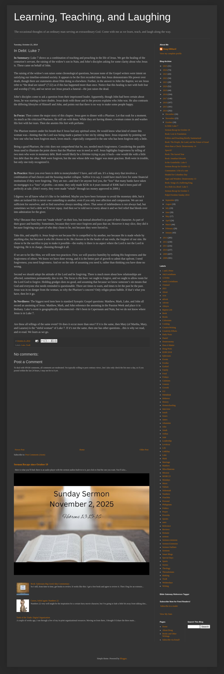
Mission (165, 473)
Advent (165, 302)
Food (164, 373)
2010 (165, 250)
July (167, 208)
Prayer (165, 511)
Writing (165, 586)
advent (165, 299)
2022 (165, 78)
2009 (165, 254)
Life (164, 448)
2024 (165, 70)
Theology (166, 568)
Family (165, 370)
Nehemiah (166, 490)
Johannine (166, 423)
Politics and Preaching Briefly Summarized (183, 138)
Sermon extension (169, 540)
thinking (165, 575)
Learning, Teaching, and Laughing (92, 17)
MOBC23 (166, 476)
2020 (165, 86)
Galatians (166, 380)
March (168, 224)
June (167, 212)
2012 (165, 242)
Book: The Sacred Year (174, 154)
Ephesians (166, 356)
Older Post (144, 449)
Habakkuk (166, 395)
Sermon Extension (170, 543)
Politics (165, 508)
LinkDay (166, 451)
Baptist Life (167, 310)
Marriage (166, 462)
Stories (165, 565)
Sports (165, 561)
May (167, 216)
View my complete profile (171, 53)
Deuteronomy (168, 341)
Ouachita (166, 497)
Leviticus (166, 444)
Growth (165, 387)
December (170, 114)
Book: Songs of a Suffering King (178, 183)
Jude (164, 437)
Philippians (167, 504)
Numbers (166, 494)
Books (165, 317)
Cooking (165, 324)
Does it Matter (168, 345)
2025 (165, 66)
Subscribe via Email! (171, 640)
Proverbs (166, 515)
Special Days (167, 558)
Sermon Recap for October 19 (177, 130)
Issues (164, 416)
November (170, 118)
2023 (165, 74)
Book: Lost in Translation (175, 134)
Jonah (164, 430)
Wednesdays (167, 582)
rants (164, 522)
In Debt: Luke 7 (171, 126)
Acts (164, 295)
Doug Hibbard (169, 49)
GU (163, 391)
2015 (165, 106)
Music (165, 483)
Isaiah (164, 412)
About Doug (167, 630)
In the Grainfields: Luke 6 (176, 162)
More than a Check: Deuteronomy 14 (180, 146)
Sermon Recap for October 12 (177, 166)
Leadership (167, 441)
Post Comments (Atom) (35, 455)
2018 (165, 94)
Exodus (165, 363)
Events (165, 359)
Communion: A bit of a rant (176, 170)
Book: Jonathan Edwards (175, 158)
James (164, 419)
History (165, 402)
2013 (165, 237)
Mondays (166, 480)
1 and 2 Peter (167, 270)
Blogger (123, 658)
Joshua (165, 433)
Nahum (165, 487)
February (169, 228)
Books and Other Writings (169, 634)
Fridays (165, 377)
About (165, 292)
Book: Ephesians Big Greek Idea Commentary (50, 584)
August (168, 204)
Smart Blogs (167, 554)
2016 (165, 102)
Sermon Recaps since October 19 (31, 464)
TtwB (28, 345)
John (164, 427)
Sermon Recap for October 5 (177, 191)
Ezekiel (165, 366)
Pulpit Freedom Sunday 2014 (177, 195)
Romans (165, 533)
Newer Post (19, 449)
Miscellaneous (168, 469)
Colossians (166, 320)
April (167, 220)
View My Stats (166, 614)
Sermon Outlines (169, 547)
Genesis (165, 384)
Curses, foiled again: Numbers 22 (45, 600)
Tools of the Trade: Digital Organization (33, 617)
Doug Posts (167, 349)
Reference (166, 526)
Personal (165, 501)
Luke (23, 345)
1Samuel (166, 285)
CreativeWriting (169, 327)
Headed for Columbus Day (176, 174)
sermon (165, 536)
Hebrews (166, 398)
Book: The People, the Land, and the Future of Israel (187, 142)
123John (165, 278)
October (169, 122)
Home (82, 449)
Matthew (166, 465)
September (170, 200)
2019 (165, 90)
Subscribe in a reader (169, 606)
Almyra (165, 306)
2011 (165, 246)
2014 (165, 110)
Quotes (165, 519)
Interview (166, 409)
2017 (165, 98)
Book (164, 313)
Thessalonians (168, 572)
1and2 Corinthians (170, 281)
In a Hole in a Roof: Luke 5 (176, 187)
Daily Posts (167, 334)
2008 (165, 258)
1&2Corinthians (169, 274)
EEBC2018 (167, 352)
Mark (164, 458)
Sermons (166, 550)
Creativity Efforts (169, 331)
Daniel (165, 338)
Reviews (165, 529)
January (168, 232)
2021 (165, 82)
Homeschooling (169, 405)
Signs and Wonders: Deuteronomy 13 (180, 179)
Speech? (168, 150)
